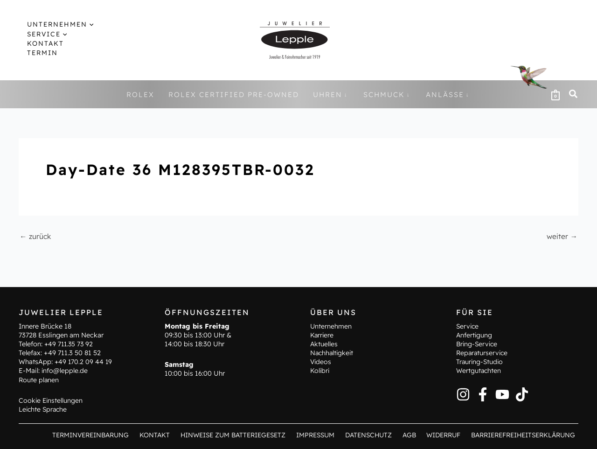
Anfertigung (474, 334)
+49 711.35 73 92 (69, 343)
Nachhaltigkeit (332, 353)
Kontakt (157, 435)
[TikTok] (522, 394)
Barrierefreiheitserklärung (522, 435)
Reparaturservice (483, 353)
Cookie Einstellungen (51, 400)
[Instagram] (463, 394)
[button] (82, 24)
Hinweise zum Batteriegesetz (235, 435)
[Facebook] (483, 394)
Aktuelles (324, 343)
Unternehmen (331, 326)
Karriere (322, 334)
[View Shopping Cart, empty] (555, 94)
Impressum (318, 435)
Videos (321, 362)
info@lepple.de (65, 370)
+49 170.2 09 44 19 (84, 362)
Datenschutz (369, 435)
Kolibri (320, 370)
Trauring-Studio (480, 362)
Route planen (39, 379)
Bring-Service (478, 343)
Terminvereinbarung (94, 435)
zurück (36, 236)
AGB (408, 435)
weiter (561, 236)
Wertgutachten (479, 370)
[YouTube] (502, 394)
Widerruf (440, 435)
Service (468, 326)
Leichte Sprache (44, 409)
